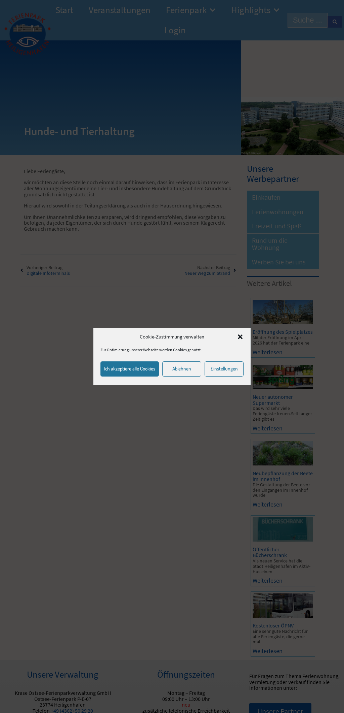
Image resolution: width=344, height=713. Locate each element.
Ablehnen (181, 368)
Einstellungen (224, 368)
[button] (240, 336)
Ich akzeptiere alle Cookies (129, 368)
